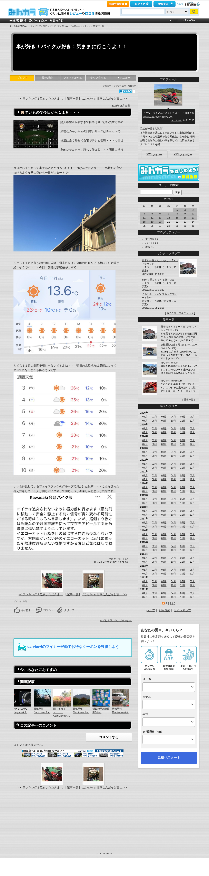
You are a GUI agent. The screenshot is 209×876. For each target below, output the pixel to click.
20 (160, 221)
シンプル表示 (120, 86)
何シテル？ (176, 120)
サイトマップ (182, 610)
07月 (144, 432)
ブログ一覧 (54, 26)
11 (144, 217)
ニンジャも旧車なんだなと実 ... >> (104, 98)
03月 (163, 428)
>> (175, 199)
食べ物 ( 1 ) (151, 239)
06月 (192, 428)
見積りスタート (168, 757)
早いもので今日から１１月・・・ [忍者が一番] (83, 26)
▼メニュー (123, 77)
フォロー (154, 154)
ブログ (37, 26)
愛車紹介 (47, 77)
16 (185, 217)
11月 (182, 432)
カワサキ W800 (169, 362)
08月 (154, 432)
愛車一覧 (188, 399)
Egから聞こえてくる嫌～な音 (158, 279)
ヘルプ (180, 4)
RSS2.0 (170, 603)
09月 (163, 432)
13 (160, 217)
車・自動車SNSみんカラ (21, 26)
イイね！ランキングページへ (116, 620)
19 (152, 221)
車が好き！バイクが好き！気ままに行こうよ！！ (71, 46)
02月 (154, 428)
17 (193, 217)
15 (177, 217)
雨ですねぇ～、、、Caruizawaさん (61, 712)
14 (168, 217)
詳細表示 (107, 86)
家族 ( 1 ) (150, 247)
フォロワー (182, 154)
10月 (173, 432)
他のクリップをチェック (180, 313)
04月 (173, 428)
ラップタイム (98, 77)
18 (144, 221)
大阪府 (158, 128)
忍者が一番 (146, 128)
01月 (144, 416)
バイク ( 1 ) (151, 242)
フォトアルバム (72, 77)
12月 (192, 432)
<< (161, 199)
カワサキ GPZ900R (171, 380)
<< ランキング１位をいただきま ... (41, 98)
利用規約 (164, 610)
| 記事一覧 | (72, 98)
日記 (45, 26)
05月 (182, 428)
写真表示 (132, 86)
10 (193, 213)
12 (152, 217)
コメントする (109, 737)
